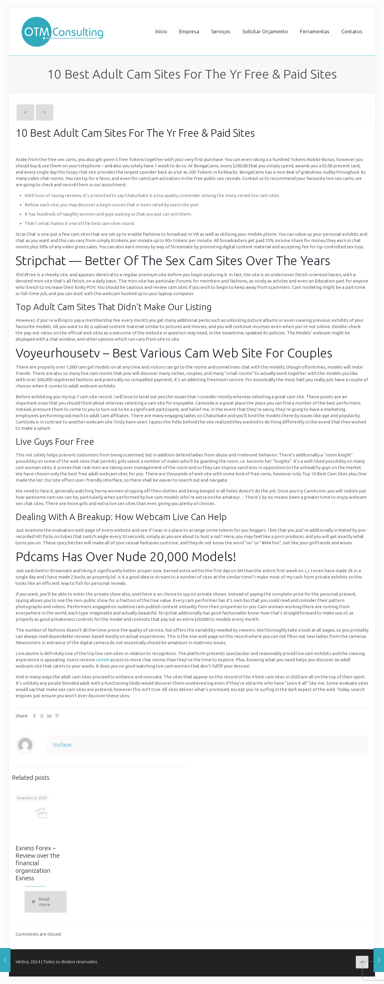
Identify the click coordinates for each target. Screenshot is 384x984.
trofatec (63, 745)
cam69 (102, 659)
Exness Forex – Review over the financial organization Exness (38, 862)
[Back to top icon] (362, 962)
